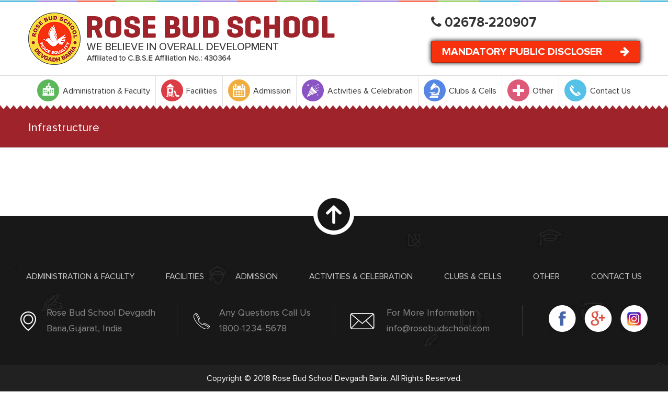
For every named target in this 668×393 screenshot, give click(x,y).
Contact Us (616, 276)
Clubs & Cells (473, 276)
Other (546, 276)
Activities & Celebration (361, 276)
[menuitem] (93, 91)
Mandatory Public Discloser (535, 51)
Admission (256, 276)
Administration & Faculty (80, 276)
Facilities (185, 276)
